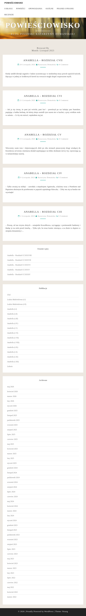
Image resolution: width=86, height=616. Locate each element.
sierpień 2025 (12, 430)
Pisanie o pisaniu (65, 9)
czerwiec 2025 (12, 439)
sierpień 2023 (12, 544)
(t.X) (12, 352)
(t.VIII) (13, 342)
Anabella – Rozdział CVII (43, 60)
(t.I (11, 309)
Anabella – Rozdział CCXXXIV (18, 274)
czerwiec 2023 (12, 554)
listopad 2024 (12, 473)
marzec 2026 (11, 396)
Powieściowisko (13, 2)
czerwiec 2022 (12, 582)
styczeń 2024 (12, 520)
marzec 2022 (11, 597)
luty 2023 (10, 573)
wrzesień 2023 (12, 539)
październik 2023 (13, 535)
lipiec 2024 (11, 492)
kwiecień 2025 (12, 449)
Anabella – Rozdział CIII (43, 211)
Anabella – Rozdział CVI (43, 96)
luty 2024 (10, 516)
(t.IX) (12, 347)
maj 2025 (10, 444)
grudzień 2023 (12, 525)
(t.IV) (12, 323)
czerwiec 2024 (12, 496)
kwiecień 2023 (12, 563)
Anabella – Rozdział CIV (43, 173)
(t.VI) (12, 333)
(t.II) (16, 304)
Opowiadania (35, 9)
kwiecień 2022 (12, 592)
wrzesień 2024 (12, 482)
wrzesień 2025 (12, 425)
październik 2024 (13, 477)
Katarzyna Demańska (47, 64)
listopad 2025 (12, 415)
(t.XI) (12, 357)
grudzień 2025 (12, 410)
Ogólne (49, 9)
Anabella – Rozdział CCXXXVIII (19, 255)
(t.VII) (13, 338)
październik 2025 (13, 420)
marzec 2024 (11, 511)
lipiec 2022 (11, 578)
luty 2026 (10, 401)
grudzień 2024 (12, 468)
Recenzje (9, 15)
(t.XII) (13, 362)
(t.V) (12, 328)
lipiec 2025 (11, 434)
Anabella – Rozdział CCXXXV (18, 270)
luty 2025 (10, 458)
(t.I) (16, 299)
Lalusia (10, 366)
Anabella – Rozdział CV (43, 134)
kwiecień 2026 (12, 391)
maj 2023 (10, 559)
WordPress (48, 611)
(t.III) (12, 319)
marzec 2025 (11, 454)
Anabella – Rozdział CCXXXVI (18, 265)
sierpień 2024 (12, 487)
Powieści (20, 9)
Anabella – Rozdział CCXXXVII (19, 260)
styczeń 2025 (12, 463)
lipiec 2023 (11, 549)
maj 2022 (10, 587)
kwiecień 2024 (12, 506)
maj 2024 (10, 501)
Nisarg (65, 611)
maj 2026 (10, 387)
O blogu (8, 9)
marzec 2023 (11, 568)
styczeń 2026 (12, 406)
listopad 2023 (12, 530)
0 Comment (64, 64)
